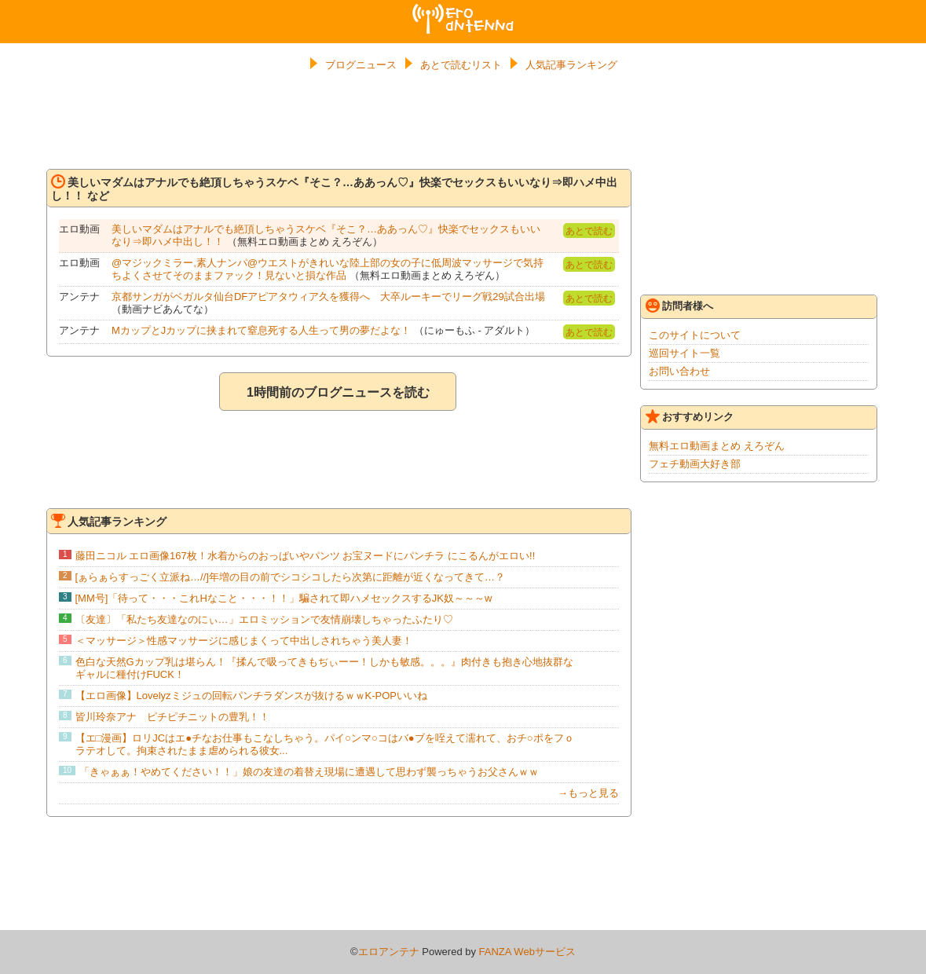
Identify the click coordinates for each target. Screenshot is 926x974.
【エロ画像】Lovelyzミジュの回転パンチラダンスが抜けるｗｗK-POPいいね (251, 695)
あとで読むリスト (461, 65)
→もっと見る (588, 793)
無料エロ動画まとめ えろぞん (717, 446)
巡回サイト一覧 (684, 353)
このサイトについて (695, 335)
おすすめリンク (690, 416)
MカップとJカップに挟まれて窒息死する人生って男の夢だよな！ (261, 330)
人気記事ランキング (571, 65)
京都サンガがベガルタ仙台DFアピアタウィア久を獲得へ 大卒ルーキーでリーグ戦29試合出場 (328, 296)
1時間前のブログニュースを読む (338, 392)
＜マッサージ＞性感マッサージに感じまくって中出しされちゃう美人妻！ (243, 640)
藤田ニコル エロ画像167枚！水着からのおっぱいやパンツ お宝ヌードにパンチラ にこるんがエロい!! (305, 556)
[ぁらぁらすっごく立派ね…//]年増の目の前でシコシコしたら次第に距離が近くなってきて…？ (290, 577)
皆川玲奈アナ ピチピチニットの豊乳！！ (172, 717)
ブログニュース (361, 65)
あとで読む (589, 230)
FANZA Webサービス (527, 952)
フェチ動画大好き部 (695, 464)
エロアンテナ (463, 10)
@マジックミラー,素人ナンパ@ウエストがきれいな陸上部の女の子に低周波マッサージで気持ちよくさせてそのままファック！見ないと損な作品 (328, 269)
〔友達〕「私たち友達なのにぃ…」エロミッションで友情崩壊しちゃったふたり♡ (264, 619)
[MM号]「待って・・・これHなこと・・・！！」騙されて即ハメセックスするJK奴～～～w (283, 598)
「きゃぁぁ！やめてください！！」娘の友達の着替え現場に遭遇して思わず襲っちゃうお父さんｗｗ (309, 772)
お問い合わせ (679, 371)
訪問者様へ (679, 305)
